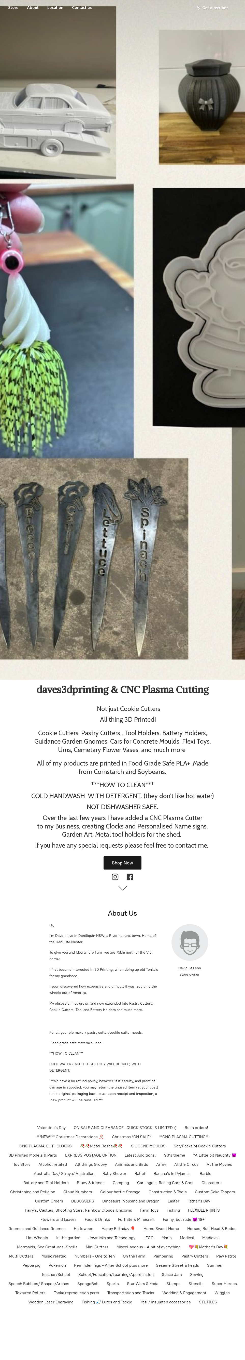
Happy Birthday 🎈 (118, 1228)
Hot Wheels (37, 1237)
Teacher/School (55, 1274)
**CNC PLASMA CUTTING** (184, 1136)
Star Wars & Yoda (142, 1283)
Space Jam (172, 1274)
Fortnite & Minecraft (136, 1219)
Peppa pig (31, 1265)
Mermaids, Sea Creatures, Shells (47, 1247)
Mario (167, 1237)
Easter (173, 1201)
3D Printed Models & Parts (33, 1155)
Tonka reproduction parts (76, 1292)
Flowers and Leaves (58, 1219)
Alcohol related (52, 1164)
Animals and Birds (131, 1164)
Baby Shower (114, 1173)
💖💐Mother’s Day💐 (208, 1247)
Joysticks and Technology (112, 1237)
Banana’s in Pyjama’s (173, 1173)
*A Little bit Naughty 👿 (215, 1155)
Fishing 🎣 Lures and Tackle (107, 1302)
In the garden (68, 1237)
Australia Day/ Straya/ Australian (64, 1173)
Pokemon (57, 1265)
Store (13, 7)
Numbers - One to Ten (95, 1256)
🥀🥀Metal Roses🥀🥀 (101, 1146)
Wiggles (222, 1292)
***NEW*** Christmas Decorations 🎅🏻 (70, 1136)
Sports (113, 1283)
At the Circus (186, 1164)
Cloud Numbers (77, 1191)
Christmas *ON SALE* (131, 1136)
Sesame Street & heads (177, 1265)
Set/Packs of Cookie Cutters (200, 1146)
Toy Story (21, 1164)
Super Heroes (224, 1283)
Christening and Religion (32, 1191)
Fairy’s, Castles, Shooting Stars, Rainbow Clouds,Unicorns (78, 1210)
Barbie (205, 1173)
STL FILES (208, 1302)
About (33, 7)
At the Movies (219, 1164)
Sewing (197, 1274)
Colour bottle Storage (120, 1191)
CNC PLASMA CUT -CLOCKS (45, 1146)
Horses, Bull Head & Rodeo (212, 1228)
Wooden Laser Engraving (51, 1302)
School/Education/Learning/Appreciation (116, 1274)
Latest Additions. (140, 1155)
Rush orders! (196, 1127)
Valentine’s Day (51, 1127)
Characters (211, 1182)
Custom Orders (49, 1201)
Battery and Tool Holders (46, 1182)
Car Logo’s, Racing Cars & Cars (165, 1182)
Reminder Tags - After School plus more (111, 1265)
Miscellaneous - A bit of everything (149, 1247)
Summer (215, 1265)
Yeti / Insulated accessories (165, 1302)
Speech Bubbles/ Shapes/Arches (38, 1283)
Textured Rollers (30, 1292)
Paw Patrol (226, 1256)
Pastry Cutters (194, 1256)
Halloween (83, 1228)
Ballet (140, 1173)
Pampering (163, 1256)
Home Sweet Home (161, 1228)
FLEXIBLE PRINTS (204, 1210)
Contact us (82, 7)
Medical (187, 1237)
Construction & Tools (168, 1191)
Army (161, 1164)
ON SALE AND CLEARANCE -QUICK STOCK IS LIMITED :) (125, 1127)
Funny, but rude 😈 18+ (184, 1219)
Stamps (173, 1283)
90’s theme (174, 1155)
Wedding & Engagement (184, 1292)
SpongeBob (87, 1283)
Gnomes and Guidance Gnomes (37, 1228)
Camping (121, 1182)
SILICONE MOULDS (148, 1146)
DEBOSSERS (82, 1201)
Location (55, 7)
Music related (53, 1256)
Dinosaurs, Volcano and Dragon (131, 1201)
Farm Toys (149, 1210)
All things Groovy (91, 1164)
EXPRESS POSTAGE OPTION (91, 1155)
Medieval (210, 1237)
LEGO (148, 1237)
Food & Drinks (97, 1219)
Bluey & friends (91, 1182)
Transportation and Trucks (130, 1292)
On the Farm (134, 1256)
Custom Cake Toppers (215, 1191)
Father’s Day (199, 1201)
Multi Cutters (21, 1256)
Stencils (196, 1283)
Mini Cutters (97, 1247)
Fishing (173, 1210)
